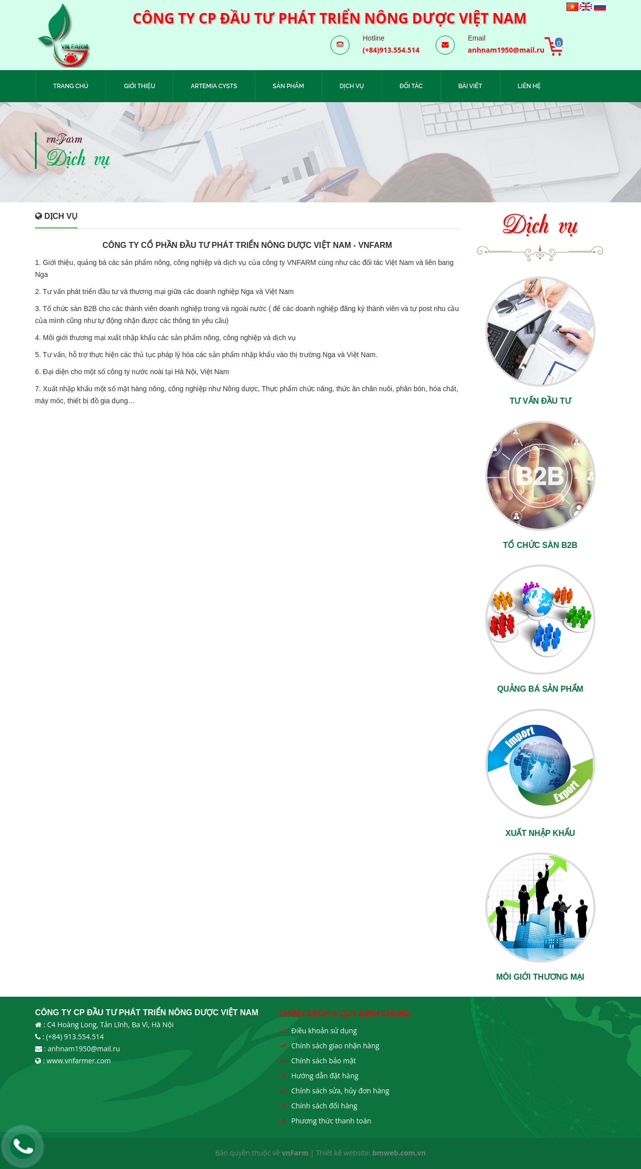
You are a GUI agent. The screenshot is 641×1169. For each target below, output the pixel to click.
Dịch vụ (352, 86)
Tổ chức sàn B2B (540, 545)
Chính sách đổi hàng (324, 1105)
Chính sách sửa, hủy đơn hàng (340, 1090)
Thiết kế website (342, 1152)
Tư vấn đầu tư (540, 401)
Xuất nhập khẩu (540, 833)
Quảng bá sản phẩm (540, 689)
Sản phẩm (288, 86)
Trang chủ (70, 86)
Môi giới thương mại (540, 977)
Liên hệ (529, 86)
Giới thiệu (139, 86)
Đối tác (411, 86)
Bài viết (470, 86)
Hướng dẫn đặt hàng (325, 1075)
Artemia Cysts (214, 86)
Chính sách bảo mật (323, 1060)
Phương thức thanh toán (331, 1120)
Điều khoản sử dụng (324, 1030)
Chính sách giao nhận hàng (335, 1045)
